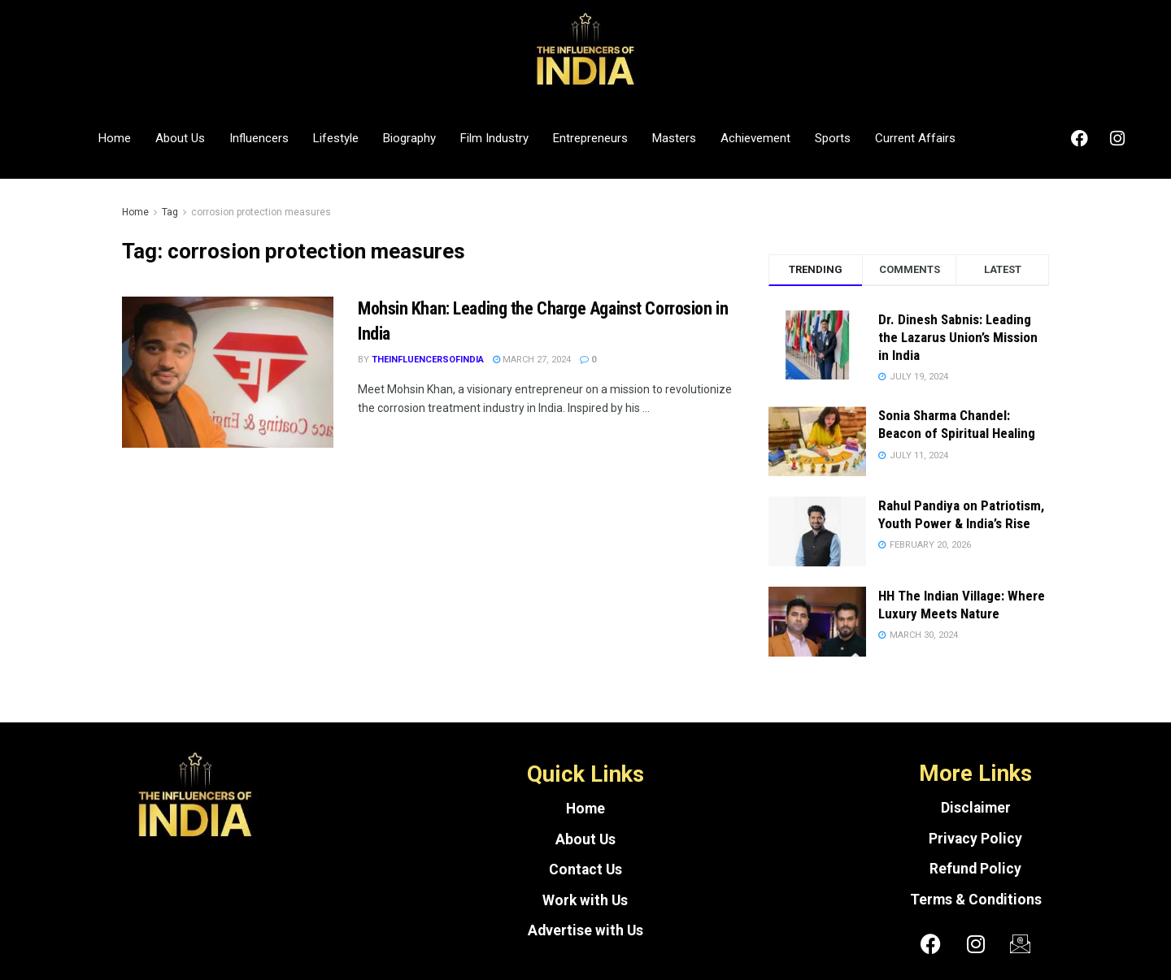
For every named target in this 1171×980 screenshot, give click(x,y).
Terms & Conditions (976, 899)
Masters (674, 138)
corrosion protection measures (261, 212)
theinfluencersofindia (428, 359)
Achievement (755, 138)
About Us (180, 138)
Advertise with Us (585, 930)
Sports (833, 138)
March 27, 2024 (532, 359)
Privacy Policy (975, 838)
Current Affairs (915, 138)
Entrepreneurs (590, 138)
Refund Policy (975, 869)
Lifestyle (336, 138)
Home (114, 138)
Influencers (259, 138)
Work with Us (585, 900)
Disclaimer (976, 808)
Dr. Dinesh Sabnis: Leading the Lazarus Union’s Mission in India (958, 337)
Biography (409, 138)
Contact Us (585, 869)
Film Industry (494, 138)
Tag (170, 212)
